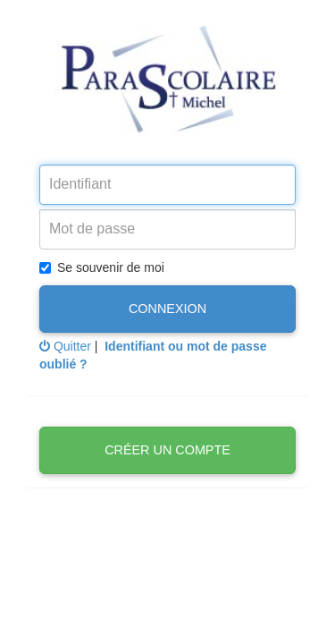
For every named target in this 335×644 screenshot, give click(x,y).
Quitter (65, 346)
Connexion (167, 308)
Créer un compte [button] (167, 450)
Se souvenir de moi (101, 267)
